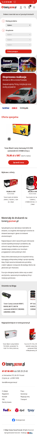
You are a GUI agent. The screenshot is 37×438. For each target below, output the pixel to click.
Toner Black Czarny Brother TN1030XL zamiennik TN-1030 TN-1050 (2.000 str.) (11, 346)
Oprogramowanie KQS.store (12, 433)
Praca (22, 391)
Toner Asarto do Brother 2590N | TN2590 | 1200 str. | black (11, 199)
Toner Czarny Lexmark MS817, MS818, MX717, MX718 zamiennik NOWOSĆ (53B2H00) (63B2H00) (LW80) (14, 308)
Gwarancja (24, 394)
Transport (24, 399)
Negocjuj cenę (25, 397)
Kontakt (4, 397)
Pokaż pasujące (12, 51)
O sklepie (5, 391)
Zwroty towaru (6, 402)
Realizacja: (27, 433)
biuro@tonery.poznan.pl (9, 382)
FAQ (3, 399)
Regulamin (5, 394)
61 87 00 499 (8, 2)
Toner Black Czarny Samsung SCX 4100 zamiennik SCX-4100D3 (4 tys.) (18, 149)
